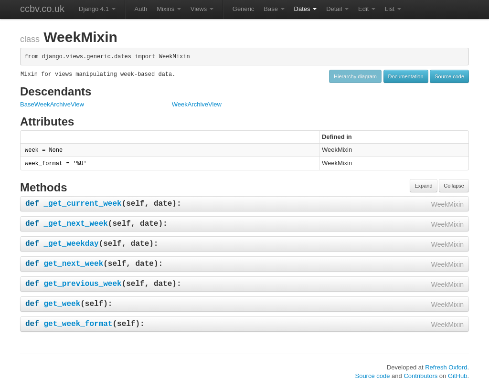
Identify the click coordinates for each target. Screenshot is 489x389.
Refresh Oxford (446, 367)
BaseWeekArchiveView (52, 104)
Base (274, 8)
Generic (244, 8)
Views (202, 8)
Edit (366, 8)
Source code (449, 76)
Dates (305, 8)
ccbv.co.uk (42, 8)
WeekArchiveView (197, 104)
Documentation (406, 76)
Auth (141, 8)
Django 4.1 (97, 8)
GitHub (457, 375)
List (393, 8)
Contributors (420, 375)
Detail (337, 8)
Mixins (169, 8)
